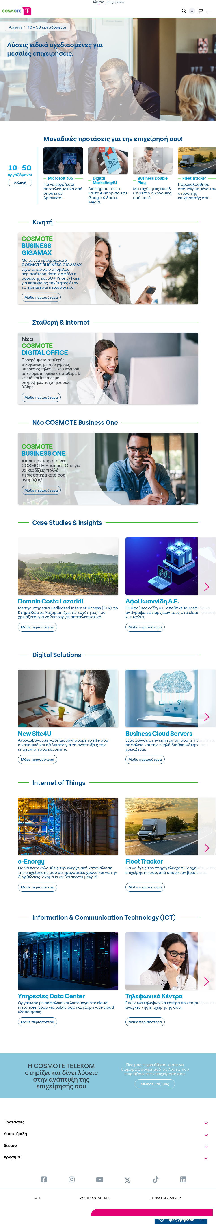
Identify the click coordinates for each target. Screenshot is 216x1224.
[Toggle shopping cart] (200, 11)
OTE (38, 1198)
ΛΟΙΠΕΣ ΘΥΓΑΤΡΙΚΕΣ (95, 1198)
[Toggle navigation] (209, 10)
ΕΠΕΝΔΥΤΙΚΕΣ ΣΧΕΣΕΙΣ (165, 1198)
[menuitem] (44, 1179)
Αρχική (15, 27)
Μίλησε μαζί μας (155, 1084)
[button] (207, 586)
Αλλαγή (20, 182)
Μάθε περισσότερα (41, 297)
